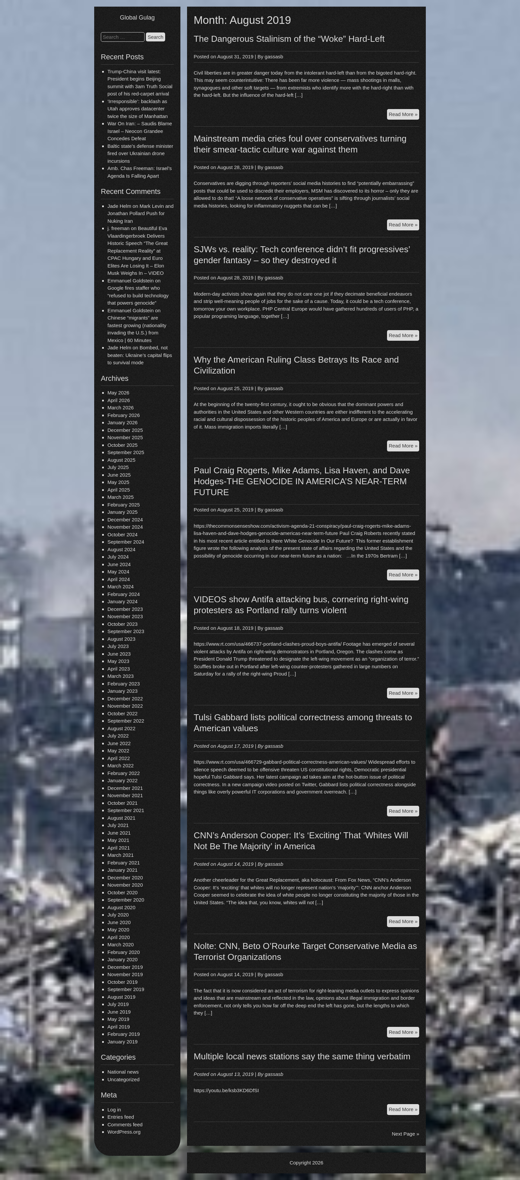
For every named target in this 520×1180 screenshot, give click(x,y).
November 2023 (125, 616)
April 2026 (118, 400)
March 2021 (120, 855)
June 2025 (119, 475)
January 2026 (122, 422)
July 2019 (118, 1004)
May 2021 (118, 840)
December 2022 (125, 698)
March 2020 (120, 944)
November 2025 (125, 437)
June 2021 (119, 833)
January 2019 (122, 1041)
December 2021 (125, 788)
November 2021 (125, 795)
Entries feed (120, 1117)
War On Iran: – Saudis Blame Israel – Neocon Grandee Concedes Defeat (139, 131)
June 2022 (119, 743)
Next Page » (405, 1134)
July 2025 (118, 467)
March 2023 (120, 676)
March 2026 (120, 407)
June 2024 (119, 564)
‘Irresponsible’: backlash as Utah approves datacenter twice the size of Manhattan (137, 108)
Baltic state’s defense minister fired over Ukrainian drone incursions (140, 153)
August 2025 (121, 460)
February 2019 (123, 1034)
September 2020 (125, 900)
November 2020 (125, 885)
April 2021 (118, 848)
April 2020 (118, 937)
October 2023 (122, 624)
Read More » (404, 115)
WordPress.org (124, 1132)
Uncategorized (123, 1079)
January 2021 (122, 870)
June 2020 (119, 922)
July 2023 (118, 646)
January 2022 (122, 780)
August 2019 (121, 997)
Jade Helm (119, 206)
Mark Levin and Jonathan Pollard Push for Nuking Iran (140, 213)
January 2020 (122, 959)
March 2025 (120, 497)
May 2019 (118, 1019)
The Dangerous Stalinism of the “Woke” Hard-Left (289, 39)
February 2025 (123, 504)
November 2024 (125, 527)
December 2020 (125, 877)
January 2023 (122, 691)
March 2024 (120, 586)
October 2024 (122, 534)
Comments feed (125, 1124)
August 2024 (121, 549)
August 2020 (121, 907)
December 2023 (125, 609)
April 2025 (118, 490)
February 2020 (123, 952)
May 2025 (118, 482)
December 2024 (125, 519)
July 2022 (118, 735)
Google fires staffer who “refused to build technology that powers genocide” (137, 295)
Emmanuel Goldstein (130, 280)
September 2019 (125, 989)
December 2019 (125, 967)
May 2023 (118, 661)
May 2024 (118, 571)
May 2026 (118, 392)
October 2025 (122, 445)
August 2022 (121, 728)
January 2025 (122, 512)
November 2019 (125, 974)
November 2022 (125, 706)
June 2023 (119, 654)
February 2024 (123, 594)
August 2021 (121, 818)
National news (123, 1072)
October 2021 (122, 803)
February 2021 (123, 862)
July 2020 (118, 914)
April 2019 (118, 1027)
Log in (114, 1109)
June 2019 (119, 1012)
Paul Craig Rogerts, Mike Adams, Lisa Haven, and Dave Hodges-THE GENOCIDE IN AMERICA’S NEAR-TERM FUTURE (302, 481)
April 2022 (118, 758)
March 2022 (120, 765)
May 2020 (118, 929)
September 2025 (125, 452)
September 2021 (125, 810)
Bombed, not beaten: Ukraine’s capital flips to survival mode (139, 355)
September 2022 (125, 721)
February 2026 (123, 415)
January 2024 (122, 601)
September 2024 (125, 542)
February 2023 (123, 683)
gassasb (274, 56)
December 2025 (125, 430)
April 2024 (118, 579)
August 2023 (121, 639)
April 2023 (118, 669)
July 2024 (118, 557)
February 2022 (123, 773)
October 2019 (122, 982)
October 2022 (122, 713)
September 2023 (125, 631)
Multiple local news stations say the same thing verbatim (302, 1056)
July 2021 (118, 825)
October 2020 (122, 892)
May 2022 (118, 750)
